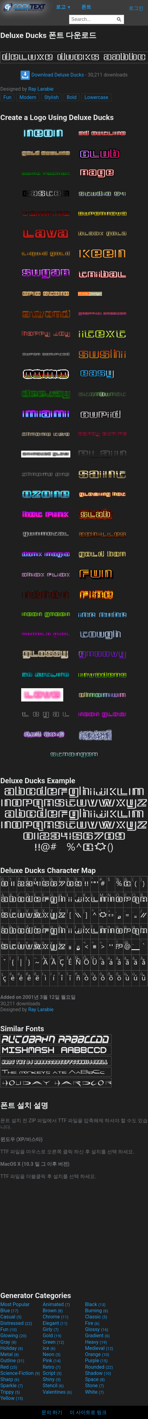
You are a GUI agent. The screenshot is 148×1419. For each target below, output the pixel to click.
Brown (53, 1311)
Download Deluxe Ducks (52, 75)
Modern (27, 97)
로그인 (136, 8)
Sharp (9, 1379)
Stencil (53, 1385)
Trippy (10, 1392)
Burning (96, 1311)
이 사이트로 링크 (88, 1412)
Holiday (11, 1348)
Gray (8, 1342)
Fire (92, 1323)
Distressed (16, 1323)
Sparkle (11, 1385)
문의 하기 (51, 1412)
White (94, 1392)
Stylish (51, 97)
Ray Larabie (40, 89)
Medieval (99, 1348)
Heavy (96, 1342)
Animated (56, 1304)
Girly (51, 1329)
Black (95, 1304)
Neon (51, 1354)
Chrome (55, 1317)
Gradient (97, 1335)
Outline (12, 1360)
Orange (97, 1354)
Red (8, 1367)
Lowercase (96, 97)
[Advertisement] (74, 1235)
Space (95, 1379)
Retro (51, 1367)
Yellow (11, 1398)
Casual (10, 1317)
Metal (9, 1354)
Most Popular (15, 1304)
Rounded (99, 1367)
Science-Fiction (20, 1373)
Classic (96, 1317)
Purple (96, 1360)
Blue (9, 1311)
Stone (94, 1385)
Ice (49, 1348)
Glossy (96, 1329)
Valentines (57, 1392)
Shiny (52, 1379)
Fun (7, 97)
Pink (52, 1360)
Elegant (55, 1323)
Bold (71, 97)
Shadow (98, 1373)
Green (53, 1342)
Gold (52, 1335)
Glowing (13, 1335)
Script (52, 1373)
